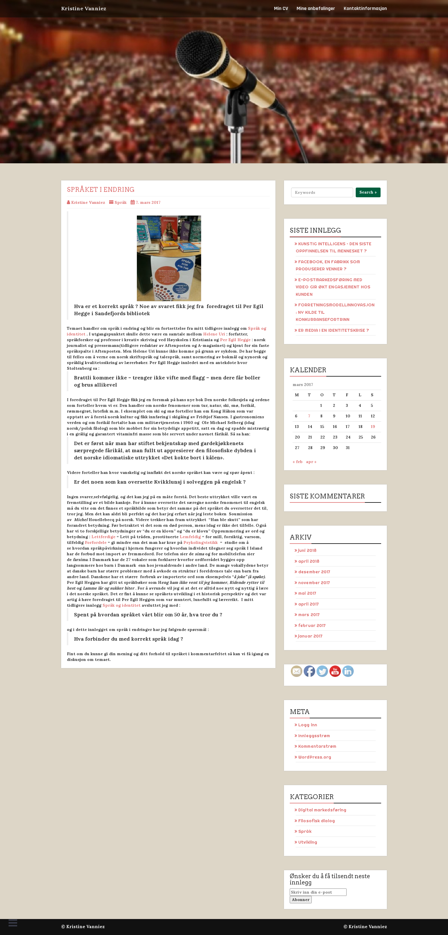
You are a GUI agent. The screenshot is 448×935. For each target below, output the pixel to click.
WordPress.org (314, 757)
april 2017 (308, 604)
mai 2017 (307, 593)
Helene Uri (214, 334)
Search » (368, 192)
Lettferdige (103, 536)
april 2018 (308, 561)
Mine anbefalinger (316, 8)
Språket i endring (101, 189)
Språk (121, 202)
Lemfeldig (190, 536)
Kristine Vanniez (83, 8)
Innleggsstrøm (314, 735)
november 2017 (314, 582)
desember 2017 (314, 571)
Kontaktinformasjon (365, 8)
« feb (298, 461)
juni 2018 (307, 550)
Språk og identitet (122, 605)
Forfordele (96, 542)
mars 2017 (309, 614)
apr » (311, 461)
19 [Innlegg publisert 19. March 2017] (373, 426)
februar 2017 (312, 625)
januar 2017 (310, 636)
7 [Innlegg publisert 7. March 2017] (309, 416)
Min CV (281, 8)
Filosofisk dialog (316, 820)
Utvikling (307, 842)
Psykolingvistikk (200, 542)
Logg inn (307, 724)
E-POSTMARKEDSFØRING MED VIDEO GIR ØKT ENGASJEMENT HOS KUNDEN (333, 287)
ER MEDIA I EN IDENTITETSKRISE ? (333, 330)
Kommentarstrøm (317, 746)
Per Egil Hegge (235, 339)
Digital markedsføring (322, 810)
